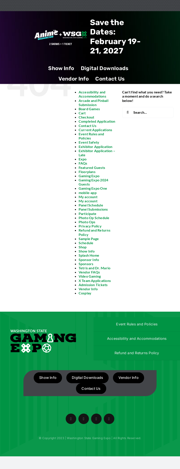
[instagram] (96, 419)
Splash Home (89, 255)
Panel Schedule (91, 205)
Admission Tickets (93, 285)
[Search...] (147, 112)
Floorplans (87, 172)
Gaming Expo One (93, 188)
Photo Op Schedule (94, 218)
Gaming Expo (89, 176)
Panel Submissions (93, 209)
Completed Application (97, 121)
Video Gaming (90, 276)
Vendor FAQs (89, 272)
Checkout (86, 117)
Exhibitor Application (96, 146)
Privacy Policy (90, 226)
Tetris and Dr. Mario (95, 268)
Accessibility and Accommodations (92, 94)
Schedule (86, 243)
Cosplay (85, 293)
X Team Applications (95, 280)
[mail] (109, 419)
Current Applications (95, 130)
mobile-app (88, 193)
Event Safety (89, 142)
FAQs (83, 163)
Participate (88, 213)
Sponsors (86, 264)
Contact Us (87, 126)
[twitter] (83, 419)
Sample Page (89, 239)
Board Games (89, 109)
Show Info (87, 251)
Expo (83, 159)
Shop (83, 247)
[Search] (127, 112)
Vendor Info (88, 289)
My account (88, 197)
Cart (82, 113)
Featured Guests (92, 167)
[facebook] (71, 419)
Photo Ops (87, 222)
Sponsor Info (89, 260)
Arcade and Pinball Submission (93, 102)
